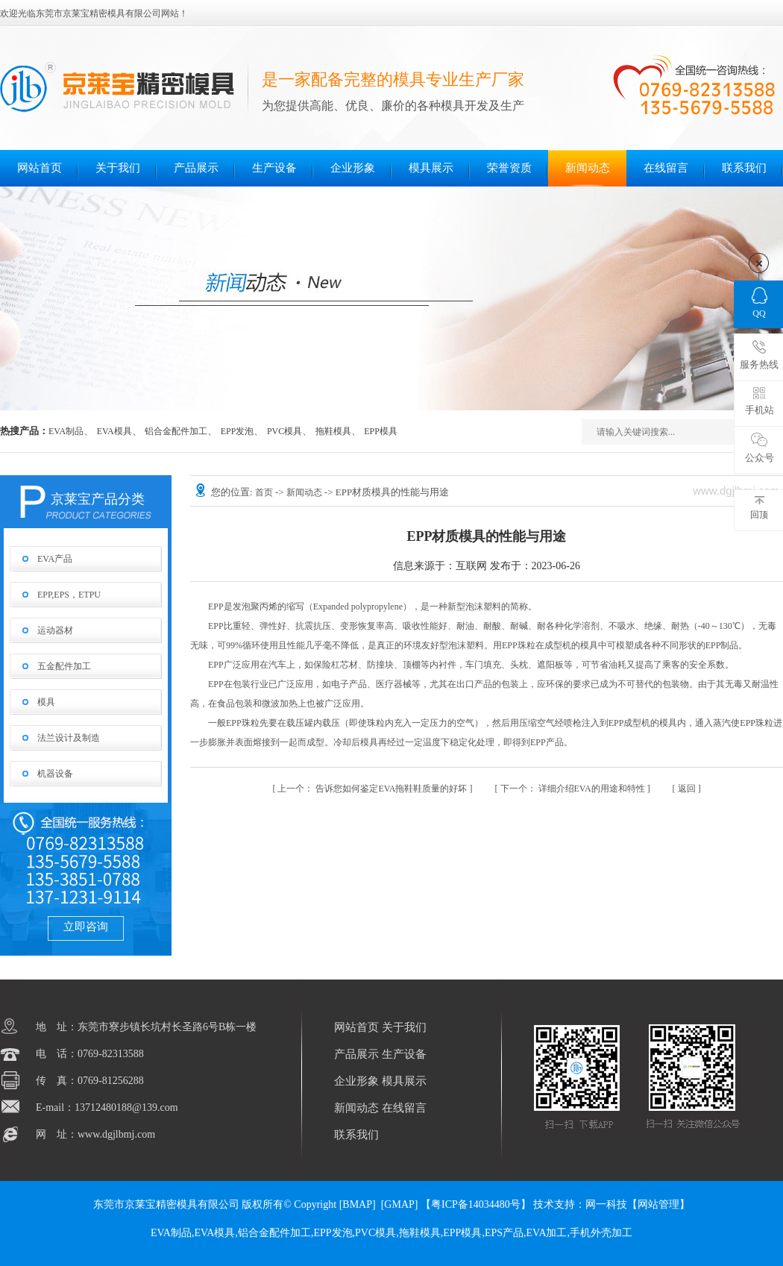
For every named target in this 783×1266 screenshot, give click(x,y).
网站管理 (658, 1204)
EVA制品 (66, 431)
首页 (265, 492)
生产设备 (274, 168)
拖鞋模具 (333, 431)
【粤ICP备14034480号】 (476, 1204)
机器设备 (55, 773)
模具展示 (431, 168)
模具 (46, 702)
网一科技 (606, 1204)
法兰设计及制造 (68, 738)
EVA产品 (54, 559)
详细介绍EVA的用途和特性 (573, 788)
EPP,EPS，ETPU (69, 594)
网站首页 (39, 168)
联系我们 (744, 168)
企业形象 (352, 168)
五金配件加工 (64, 666)
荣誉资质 (509, 168)
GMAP (399, 1204)
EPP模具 (380, 431)
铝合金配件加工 (176, 431)
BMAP (357, 1204)
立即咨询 (85, 927)
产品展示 (196, 168)
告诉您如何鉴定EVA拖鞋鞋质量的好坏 (373, 788)
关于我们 (117, 168)
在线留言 (666, 168)
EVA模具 (114, 431)
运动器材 (55, 630)
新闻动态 (587, 168)
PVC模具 (284, 431)
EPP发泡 (237, 431)
